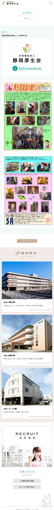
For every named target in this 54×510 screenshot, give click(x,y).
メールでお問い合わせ (27, 487)
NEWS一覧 (27, 241)
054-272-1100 (27, 481)
